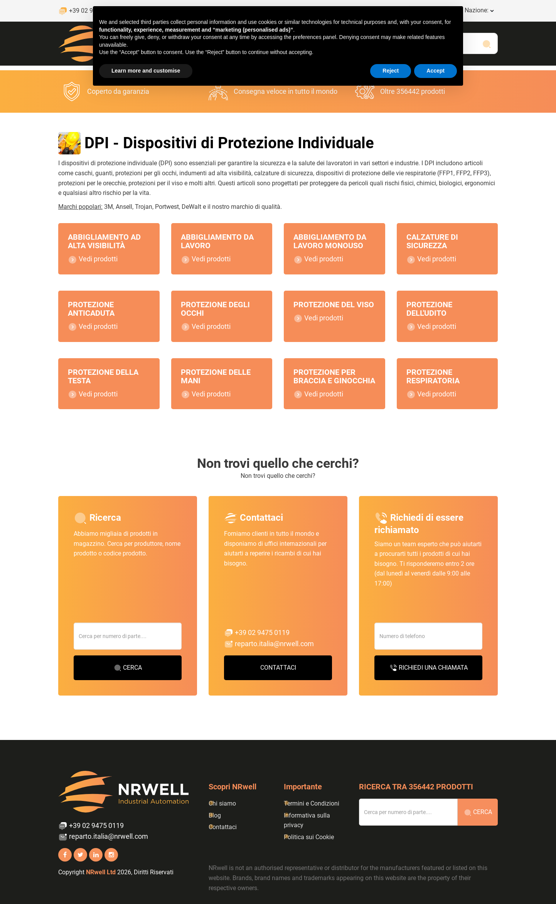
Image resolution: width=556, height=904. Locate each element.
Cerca (128, 677)
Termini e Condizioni (311, 803)
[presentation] (433, 617)
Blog (215, 815)
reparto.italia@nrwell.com (269, 653)
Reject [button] (390, 71)
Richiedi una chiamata (428, 677)
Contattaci (278, 677)
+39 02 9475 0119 (257, 642)
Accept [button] (435, 71)
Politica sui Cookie (309, 837)
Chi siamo (222, 803)
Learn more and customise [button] (145, 71)
